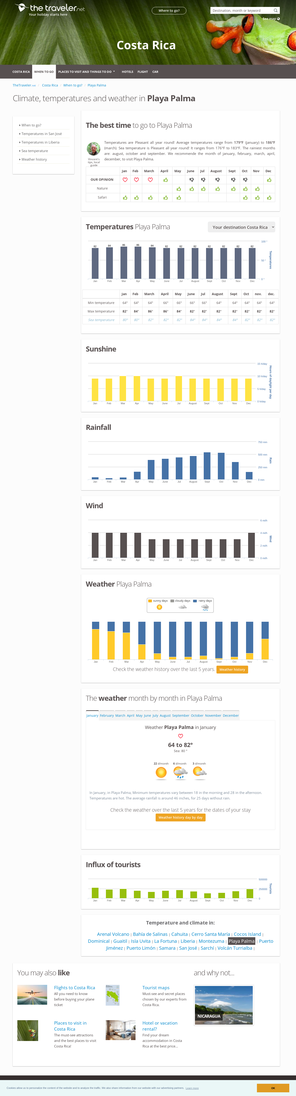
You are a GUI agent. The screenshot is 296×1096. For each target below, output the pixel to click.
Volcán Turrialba (235, 948)
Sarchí (207, 948)
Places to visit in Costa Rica (70, 1026)
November (213, 715)
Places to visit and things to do (84, 72)
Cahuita (179, 934)
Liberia (188, 941)
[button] (192, 1088)
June (147, 715)
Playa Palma (242, 941)
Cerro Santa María (210, 934)
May (139, 715)
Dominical (99, 941)
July (155, 715)
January (92, 715)
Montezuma (211, 941)
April (130, 715)
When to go (44, 72)
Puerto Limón (140, 948)
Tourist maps (156, 988)
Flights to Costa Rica (74, 988)
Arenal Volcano (113, 934)
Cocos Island (247, 934)
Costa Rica (21, 72)
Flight (143, 72)
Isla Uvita (141, 941)
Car (155, 72)
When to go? (31, 125)
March (120, 715)
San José (188, 948)
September (180, 715)
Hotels (127, 72)
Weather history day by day (181, 817)
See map (271, 18)
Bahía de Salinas (150, 934)
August (165, 715)
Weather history (232, 669)
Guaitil (120, 941)
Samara (167, 948)
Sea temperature (35, 150)
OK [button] (273, 1088)
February (107, 715)
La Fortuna (165, 941)
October (197, 715)
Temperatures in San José (42, 133)
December (231, 715)
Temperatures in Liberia (40, 142)
